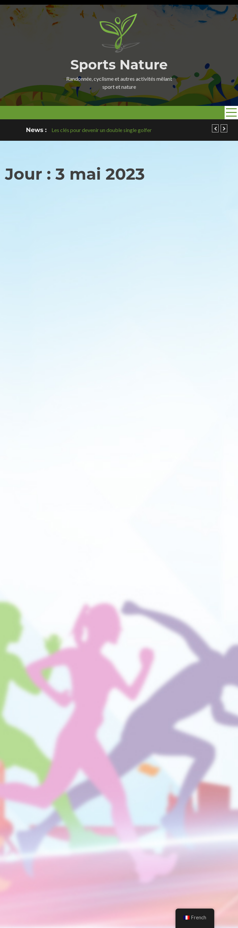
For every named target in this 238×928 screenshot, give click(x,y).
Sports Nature (118, 64)
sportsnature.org (70, 893)
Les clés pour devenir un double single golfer (101, 130)
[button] (215, 128)
